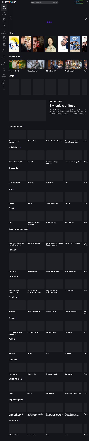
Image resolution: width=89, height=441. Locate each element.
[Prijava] (87, 2)
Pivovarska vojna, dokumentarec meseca (72, 415)
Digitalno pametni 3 (71, 311)
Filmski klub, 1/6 (14, 71)
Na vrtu (86, 332)
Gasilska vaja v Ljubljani (72, 243)
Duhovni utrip (69, 374)
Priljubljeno (15, 147)
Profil (48, 353)
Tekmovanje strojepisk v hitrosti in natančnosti (16, 244)
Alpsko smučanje (51, 222)
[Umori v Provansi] (63, 87)
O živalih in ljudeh (32, 332)
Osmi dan (12, 353)
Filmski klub (15, 56)
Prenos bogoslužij (51, 374)
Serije (12, 76)
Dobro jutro (49, 182)
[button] (80, 2)
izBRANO (68, 353)
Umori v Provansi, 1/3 (15, 162)
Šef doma (30, 182)
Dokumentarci (16, 126)
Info (11, 189)
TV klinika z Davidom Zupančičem (15, 333)
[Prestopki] (14, 87)
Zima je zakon (69, 222)
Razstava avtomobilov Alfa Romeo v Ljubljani (54, 244)
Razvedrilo (14, 168)
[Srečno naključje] (26, 44)
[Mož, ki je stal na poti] (38, 44)
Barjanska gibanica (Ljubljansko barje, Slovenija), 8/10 (52, 292)
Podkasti (14, 250)
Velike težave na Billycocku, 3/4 (14, 291)
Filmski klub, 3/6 (51, 71)
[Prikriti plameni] (75, 87)
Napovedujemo (17, 399)
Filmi (12, 33)
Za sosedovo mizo (14, 182)
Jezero (29, 393)
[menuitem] (4, 7)
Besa (66, 435)
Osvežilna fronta (51, 311)
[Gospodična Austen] (50, 87)
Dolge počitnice (13, 435)
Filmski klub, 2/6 (32, 71)
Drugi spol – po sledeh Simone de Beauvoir (72, 141)
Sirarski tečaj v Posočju (34, 243)
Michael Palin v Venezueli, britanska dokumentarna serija (54, 415)
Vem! (66, 182)
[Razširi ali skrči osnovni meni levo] (3, 2)
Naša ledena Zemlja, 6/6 (54, 141)
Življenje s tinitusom (64, 105)
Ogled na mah (16, 379)
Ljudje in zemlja (51, 332)
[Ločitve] (38, 87)
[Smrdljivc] (26, 87)
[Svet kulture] (17, 261)
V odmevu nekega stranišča (14, 141)
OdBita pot (12, 311)
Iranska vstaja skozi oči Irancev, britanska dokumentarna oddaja (16, 415)
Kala (47, 435)
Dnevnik (67, 203)
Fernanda (30, 162)
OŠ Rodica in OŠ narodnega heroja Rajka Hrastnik (34, 292)
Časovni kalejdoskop (19, 229)
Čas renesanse (69, 291)
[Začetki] (63, 44)
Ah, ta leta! (68, 332)
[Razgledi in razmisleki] (54, 261)
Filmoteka (14, 420)
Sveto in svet (13, 374)
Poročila (11, 203)
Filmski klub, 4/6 (70, 71)
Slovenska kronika (52, 203)
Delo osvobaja (31, 435)
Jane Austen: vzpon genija (73, 393)
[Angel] (14, 44)
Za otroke (14, 276)
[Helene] (50, 44)
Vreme (29, 203)
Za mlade (14, 297)
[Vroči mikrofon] (35, 261)
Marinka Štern (31, 141)
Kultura (13, 339)
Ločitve (11, 393)
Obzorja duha (31, 374)
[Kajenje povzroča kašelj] (75, 44)
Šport (12, 208)
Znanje (13, 318)
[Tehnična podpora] (73, 261)
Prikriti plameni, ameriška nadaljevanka (35, 415)
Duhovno (14, 359)
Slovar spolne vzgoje (33, 311)
